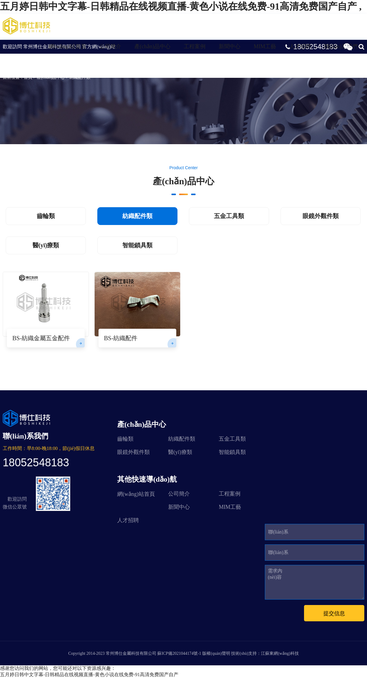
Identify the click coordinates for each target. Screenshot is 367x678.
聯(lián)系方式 (278, 555)
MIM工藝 (265, 46)
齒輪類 (46, 216)
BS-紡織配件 (120, 338)
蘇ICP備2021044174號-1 (179, 653)
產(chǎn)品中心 (152, 46)
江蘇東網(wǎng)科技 (280, 653)
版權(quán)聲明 (216, 653)
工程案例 (194, 46)
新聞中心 (229, 46)
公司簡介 (110, 46)
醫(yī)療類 (46, 245)
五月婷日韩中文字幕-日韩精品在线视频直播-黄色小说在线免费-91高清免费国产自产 (89, 674)
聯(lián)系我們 (341, 46)
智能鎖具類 (137, 245)
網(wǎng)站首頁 (67, 46)
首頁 (28, 77)
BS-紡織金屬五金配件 (41, 338)
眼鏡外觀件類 (321, 216)
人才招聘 (300, 46)
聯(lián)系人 (278, 534)
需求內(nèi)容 (275, 574)
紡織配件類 (25, 62)
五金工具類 (229, 216)
